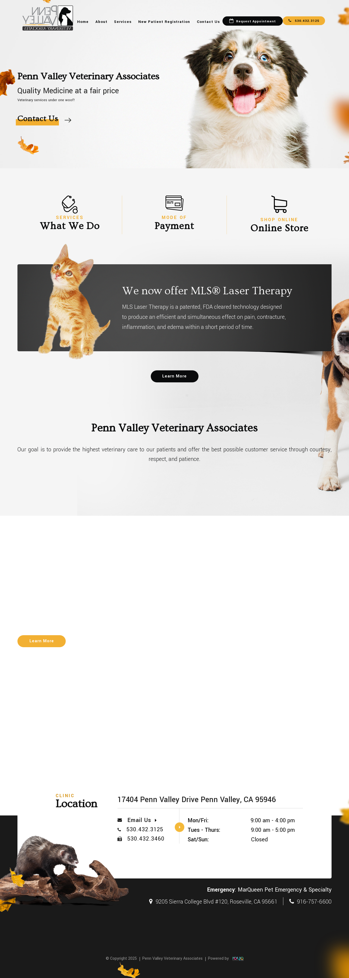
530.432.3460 (145, 839)
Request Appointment (256, 21)
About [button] (101, 21)
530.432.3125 (303, 21)
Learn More (174, 376)
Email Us (142, 820)
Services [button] (122, 21)
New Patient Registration (164, 21)
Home (83, 21)
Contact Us (208, 21)
